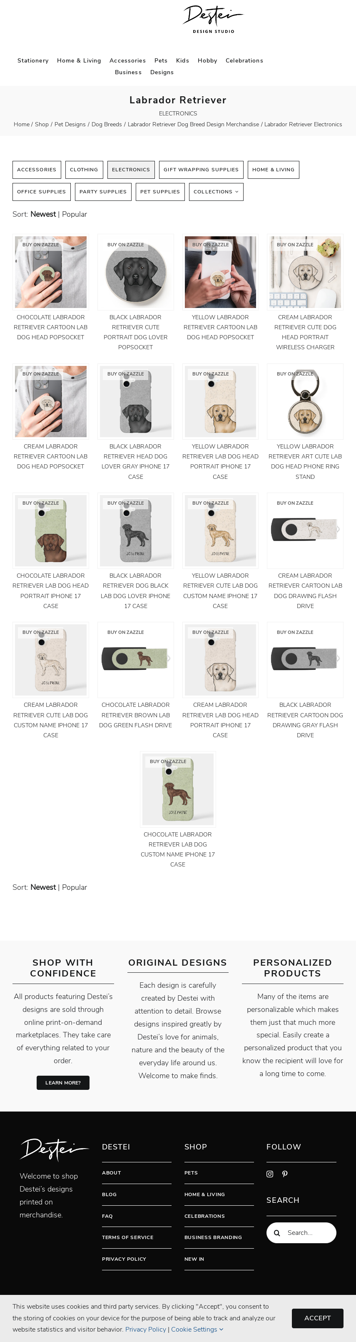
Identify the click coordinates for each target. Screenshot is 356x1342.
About (111, 1172)
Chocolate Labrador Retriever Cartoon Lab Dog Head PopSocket (50, 327)
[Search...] (301, 1232)
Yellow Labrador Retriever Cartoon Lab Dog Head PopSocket (220, 327)
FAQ (107, 1216)
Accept (317, 1318)
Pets (191, 1172)
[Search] (276, 1232)
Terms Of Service (128, 1237)
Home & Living (204, 1194)
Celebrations (204, 1216)
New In (194, 1259)
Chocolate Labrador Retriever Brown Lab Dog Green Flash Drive (135, 715)
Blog (109, 1194)
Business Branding (213, 1237)
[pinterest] (284, 1174)
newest (43, 214)
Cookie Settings (197, 1329)
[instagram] (269, 1174)
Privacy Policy (124, 1259)
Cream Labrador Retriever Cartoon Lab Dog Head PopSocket (50, 457)
